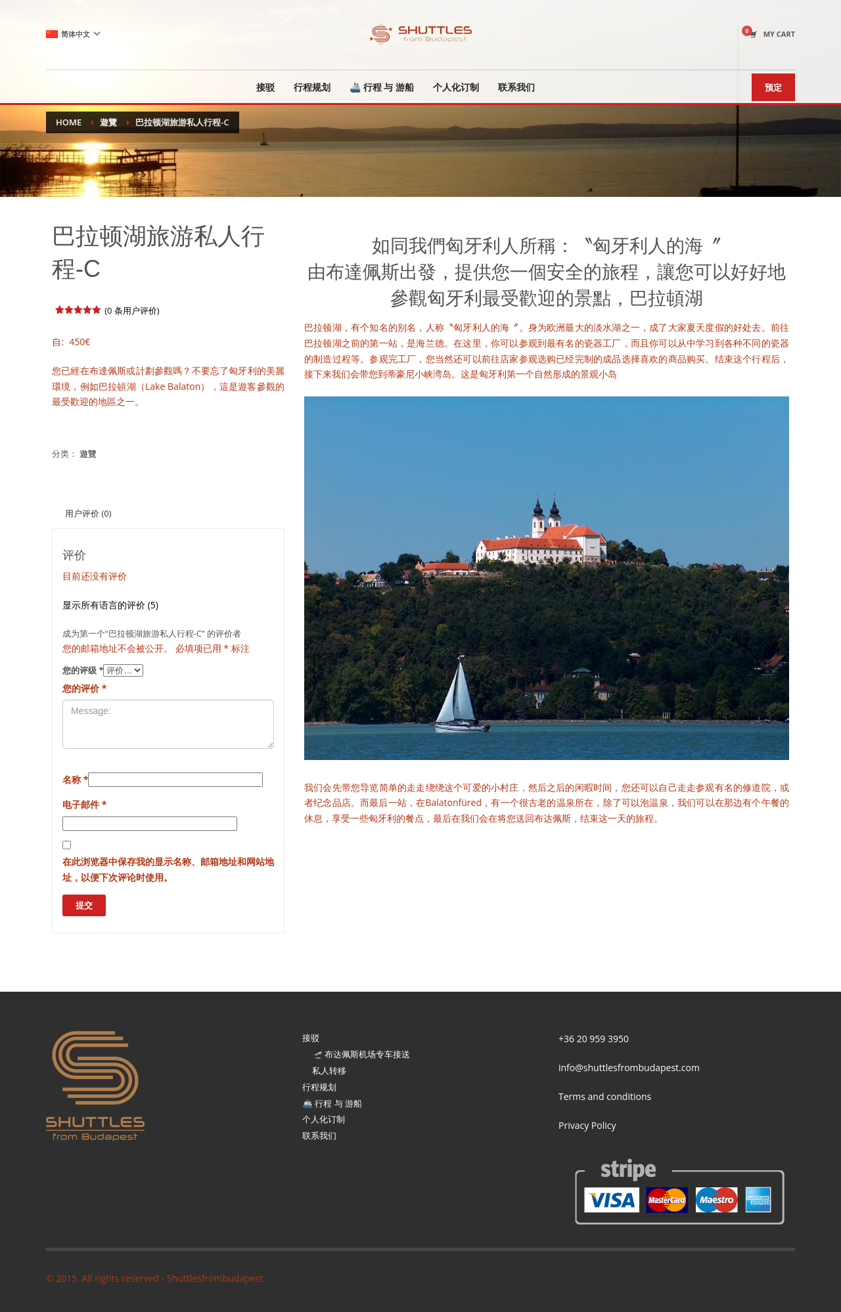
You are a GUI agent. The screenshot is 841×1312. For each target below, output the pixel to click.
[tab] (88, 513)
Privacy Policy (587, 1125)
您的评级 (82, 670)
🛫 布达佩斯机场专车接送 (361, 1054)
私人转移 (329, 1070)
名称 (75, 779)
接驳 (310, 1038)
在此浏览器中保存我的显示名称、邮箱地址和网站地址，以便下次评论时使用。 (168, 869)
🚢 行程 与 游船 (332, 1103)
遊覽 (88, 453)
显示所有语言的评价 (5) (110, 605)
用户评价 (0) (88, 513)
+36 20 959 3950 (593, 1038)
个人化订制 (323, 1119)
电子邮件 (84, 804)
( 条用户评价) (132, 310)
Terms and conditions (604, 1096)
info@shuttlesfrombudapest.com (629, 1067)
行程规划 (319, 1087)
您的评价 (84, 688)
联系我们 (319, 1135)
